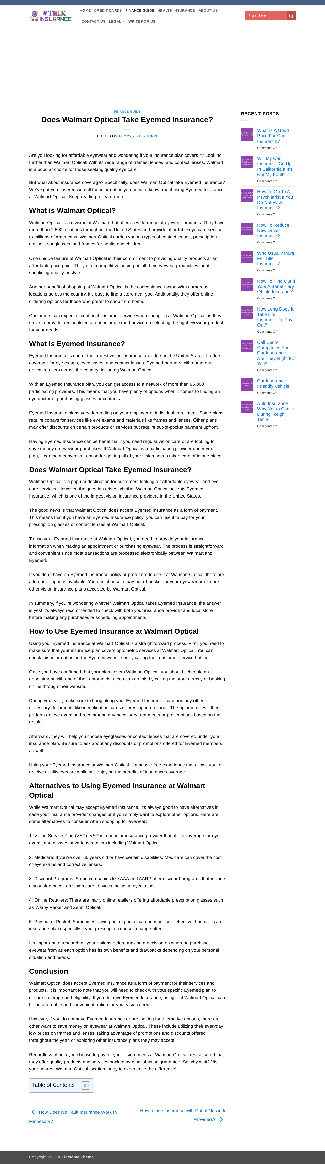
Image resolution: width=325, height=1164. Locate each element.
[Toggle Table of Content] (83, 1085)
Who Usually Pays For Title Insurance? (275, 258)
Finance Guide (139, 10)
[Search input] (267, 15)
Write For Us (141, 21)
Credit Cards (108, 10)
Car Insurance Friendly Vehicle (273, 383)
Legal (117, 21)
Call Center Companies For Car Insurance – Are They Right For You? (276, 353)
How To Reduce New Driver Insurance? (273, 230)
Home (85, 10)
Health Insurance (176, 10)
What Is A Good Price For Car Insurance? (273, 136)
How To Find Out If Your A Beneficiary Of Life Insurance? (276, 286)
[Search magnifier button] (291, 16)
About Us (208, 10)
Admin (152, 136)
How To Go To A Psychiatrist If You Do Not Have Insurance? (275, 199)
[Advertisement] (162, 64)
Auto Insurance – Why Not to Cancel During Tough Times (276, 411)
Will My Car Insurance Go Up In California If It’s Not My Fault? (274, 166)
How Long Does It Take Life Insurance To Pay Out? (275, 317)
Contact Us (93, 21)
